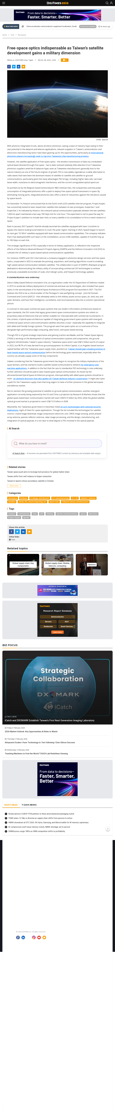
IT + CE (75, 498)
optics (83, 514)
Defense (23, 498)
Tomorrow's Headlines (88, 26)
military (50, 514)
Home (4, 35)
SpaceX (26, 517)
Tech (12, 35)
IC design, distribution (39, 498)
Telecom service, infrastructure (75, 502)
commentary (23, 514)
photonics (93, 514)
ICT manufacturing (60, 498)
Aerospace (22, 35)
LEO (41, 514)
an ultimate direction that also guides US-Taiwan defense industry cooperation (50, 378)
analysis (11, 514)
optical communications (67, 514)
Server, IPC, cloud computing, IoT (32, 502)
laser (35, 514)
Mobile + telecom (88, 498)
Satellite (11, 502)
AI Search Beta (18, 453)
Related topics (17, 548)
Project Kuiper (14, 517)
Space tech (54, 502)
